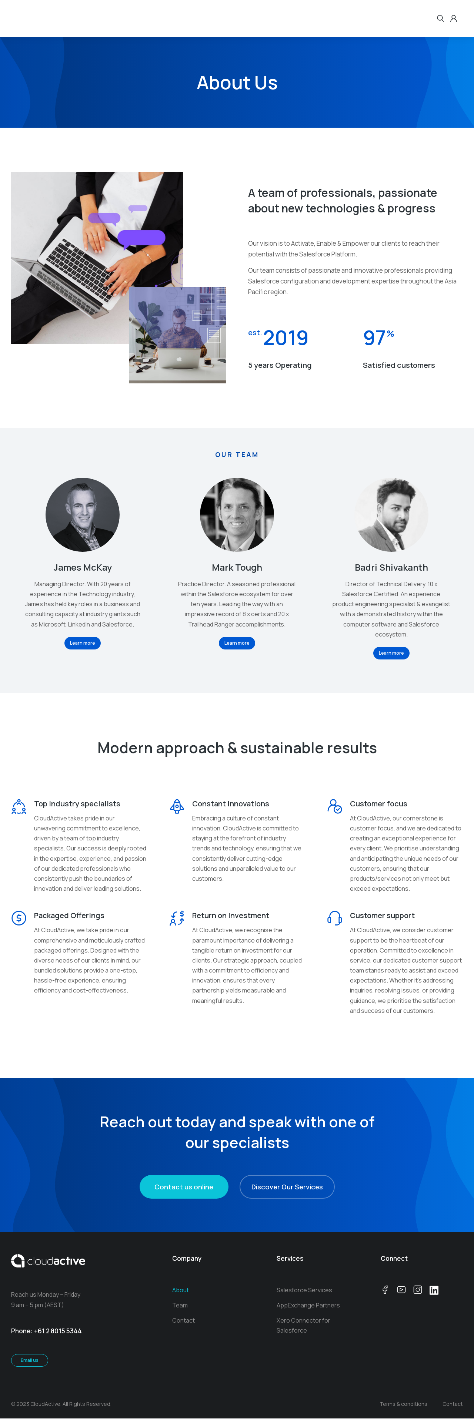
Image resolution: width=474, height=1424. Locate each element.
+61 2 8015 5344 (58, 1336)
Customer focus (378, 804)
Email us (30, 1365)
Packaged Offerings (69, 921)
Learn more (82, 643)
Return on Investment (230, 921)
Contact (453, 1409)
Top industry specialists (77, 804)
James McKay (83, 567)
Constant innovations (230, 804)
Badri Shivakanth (391, 567)
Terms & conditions (403, 1409)
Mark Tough (237, 567)
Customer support (382, 921)
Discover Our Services (287, 1192)
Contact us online (183, 1192)
